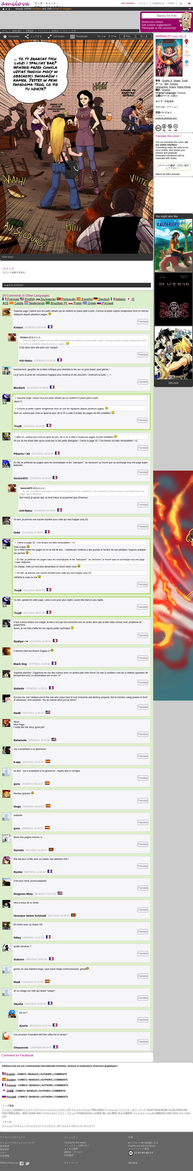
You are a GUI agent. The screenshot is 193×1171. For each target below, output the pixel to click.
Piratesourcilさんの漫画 (89, 1113)
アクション (42, 31)
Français (10, 299)
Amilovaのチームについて (170, 35)
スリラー (89, 1125)
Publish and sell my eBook (141, 1146)
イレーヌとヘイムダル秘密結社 (149, 1113)
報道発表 (4, 1146)
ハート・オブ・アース (134, 1109)
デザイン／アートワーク (27, 1125)
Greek (89, 303)
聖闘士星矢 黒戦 (18, 1113)
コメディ (66, 1125)
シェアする (36, 36)
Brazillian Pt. (57, 303)
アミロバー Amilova (12, 1109)
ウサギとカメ (49, 1113)
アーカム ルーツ (113, 1109)
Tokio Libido (97, 1109)
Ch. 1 (65, 31)
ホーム (5, 31)
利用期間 (68, 1155)
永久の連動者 (125, 1113)
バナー (3, 1152)
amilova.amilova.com (166, 118)
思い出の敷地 (110, 1113)
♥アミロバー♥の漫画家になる (143, 1142)
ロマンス (77, 1125)
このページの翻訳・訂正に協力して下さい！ (173, 166)
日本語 (8, 1091)
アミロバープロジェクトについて (17, 1142)
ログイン (143, 3)
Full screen (59, 36)
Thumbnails (82, 36)
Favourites (14, 36)
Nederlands (34, 303)
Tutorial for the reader (75, 1142)
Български (46, 299)
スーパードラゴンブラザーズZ (54, 1109)
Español (84, 299)
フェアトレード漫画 (138, 1148)
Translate (143, 321)
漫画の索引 (17, 31)
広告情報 (4, 1156)
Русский (105, 303)
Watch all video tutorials (167, 174)
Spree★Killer (161, 1109)
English (27, 299)
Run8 (150, 1109)
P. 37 (74, 31)
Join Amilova (127, 3)
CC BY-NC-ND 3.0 (140, 1152)
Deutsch (101, 299)
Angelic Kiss (35, 1113)
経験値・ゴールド (73, 1152)
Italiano (118, 299)
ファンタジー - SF (51, 1125)
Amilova (55, 31)
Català (16, 303)
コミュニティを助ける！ (76, 1145)
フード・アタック (67, 1113)
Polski (75, 303)
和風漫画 (30, 31)
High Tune (172, 1113)
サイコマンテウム (80, 1109)
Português (66, 299)
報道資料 (4, 1149)
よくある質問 (71, 1148)
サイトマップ (71, 1163)
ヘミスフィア (30, 1109)
